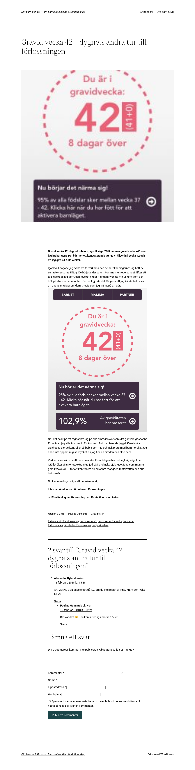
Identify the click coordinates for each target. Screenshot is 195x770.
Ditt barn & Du (165, 11)
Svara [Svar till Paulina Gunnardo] (63, 624)
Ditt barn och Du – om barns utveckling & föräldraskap (53, 11)
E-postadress (57, 690)
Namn (52, 683)
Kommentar (56, 676)
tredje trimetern (100, 525)
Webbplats (54, 697)
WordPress (167, 758)
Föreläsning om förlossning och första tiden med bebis (85, 497)
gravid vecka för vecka (110, 521)
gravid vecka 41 (88, 521)
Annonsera (146, 11)
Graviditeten (97, 513)
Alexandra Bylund (65, 578)
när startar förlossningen (77, 525)
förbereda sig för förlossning (63, 521)
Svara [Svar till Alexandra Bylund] (57, 601)
